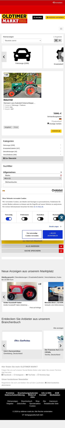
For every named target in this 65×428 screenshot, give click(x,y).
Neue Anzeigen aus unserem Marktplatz (28, 271)
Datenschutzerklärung (15, 395)
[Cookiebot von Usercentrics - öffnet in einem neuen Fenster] (53, 190)
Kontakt (42, 395)
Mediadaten (55, 395)
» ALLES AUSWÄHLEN (52, 234)
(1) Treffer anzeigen (32, 241)
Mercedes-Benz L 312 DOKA (54, 302)
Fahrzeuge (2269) (9, 145)
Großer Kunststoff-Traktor (12, 302)
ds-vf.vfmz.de (38, 207)
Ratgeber (10, 403)
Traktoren (23, 105)
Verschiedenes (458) (10, 154)
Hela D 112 (8, 100)
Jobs (32, 397)
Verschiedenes (50, 277)
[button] (32, 178)
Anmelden (57, 3)
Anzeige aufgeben (55, 17)
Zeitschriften (21, 403)
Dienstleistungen (21, 277)
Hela (11, 107)
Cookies (32, 406)
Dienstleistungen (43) (10, 151)
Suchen (38, 17)
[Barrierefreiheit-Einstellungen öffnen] (61, 217)
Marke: (7, 175)
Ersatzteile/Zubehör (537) (11, 148)
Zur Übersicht (10, 158)
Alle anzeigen (58, 328)
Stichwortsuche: (11, 182)
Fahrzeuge (15, 105)
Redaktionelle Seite (51, 403)
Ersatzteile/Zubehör (36, 277)
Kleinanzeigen (8, 37)
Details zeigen (53, 226)
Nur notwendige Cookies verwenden (32, 234)
